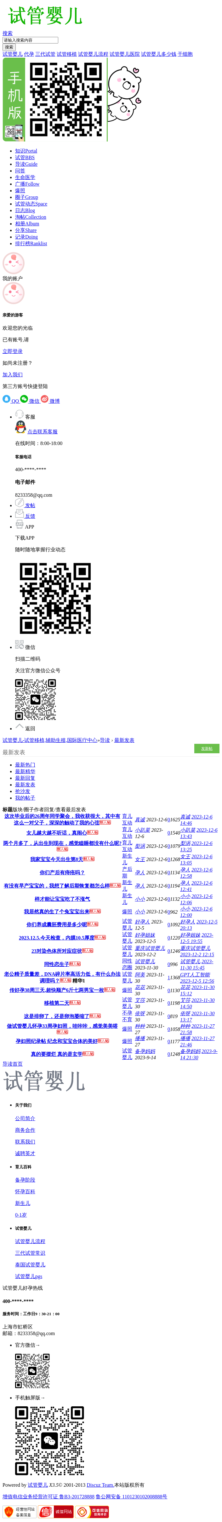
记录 (26, 237)
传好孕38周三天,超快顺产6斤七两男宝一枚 (56, 990)
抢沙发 (22, 791)
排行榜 (31, 243)
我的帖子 (25, 798)
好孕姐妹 (145, 935)
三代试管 (45, 54)
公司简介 (25, 1118)
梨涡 (140, 846)
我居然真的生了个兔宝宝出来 (56, 911)
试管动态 (31, 203)
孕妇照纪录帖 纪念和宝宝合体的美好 (57, 1041)
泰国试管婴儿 (30, 1264)
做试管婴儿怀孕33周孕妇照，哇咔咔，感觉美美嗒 (62, 1026)
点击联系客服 (42, 431)
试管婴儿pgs (28, 1276)
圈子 (26, 197)
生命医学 (25, 177)
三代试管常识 (30, 1253)
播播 (140, 1038)
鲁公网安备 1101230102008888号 (131, 1496)
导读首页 (13, 1064)
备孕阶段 (25, 1180)
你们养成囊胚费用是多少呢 (56, 924)
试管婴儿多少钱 (158, 54)
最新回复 (25, 778)
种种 (140, 1026)
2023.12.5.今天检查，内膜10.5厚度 (56, 937)
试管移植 (67, 54)
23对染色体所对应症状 (56, 951)
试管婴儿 (13, 54)
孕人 (140, 872)
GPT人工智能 (195, 974)
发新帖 (207, 748)
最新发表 (124, 740)
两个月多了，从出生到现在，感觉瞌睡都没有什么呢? (62, 843)
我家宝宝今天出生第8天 (56, 859)
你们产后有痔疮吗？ (62, 872)
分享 (26, 230)
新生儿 (22, 1203)
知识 (26, 150)
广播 (27, 184)
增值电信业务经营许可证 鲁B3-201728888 (48, 1496)
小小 (140, 899)
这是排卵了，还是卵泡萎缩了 (56, 1016)
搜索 (8, 33)
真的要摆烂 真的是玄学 (57, 1054)
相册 (27, 223)
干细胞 (185, 54)
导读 (26, 164)
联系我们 (25, 1141)
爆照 (20, 190)
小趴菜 (142, 830)
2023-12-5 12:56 (197, 981)
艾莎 (140, 1000)
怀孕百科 (25, 1191)
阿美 (140, 974)
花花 (140, 987)
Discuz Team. (100, 1485)
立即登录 (13, 351)
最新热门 (25, 764)
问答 (20, 170)
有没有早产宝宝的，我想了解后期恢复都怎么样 (57, 885)
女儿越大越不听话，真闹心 (56, 833)
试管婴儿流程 (93, 54)
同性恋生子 (56, 964)
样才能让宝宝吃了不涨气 (62, 899)
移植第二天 (56, 1003)
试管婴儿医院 (125, 54)
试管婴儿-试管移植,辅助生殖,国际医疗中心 (50, 740)
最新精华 (25, 771)
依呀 (140, 1013)
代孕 (29, 54)
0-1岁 (21, 1215)
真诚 (140, 819)
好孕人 (142, 921)
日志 (25, 210)
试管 (25, 157)
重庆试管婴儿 (150, 948)
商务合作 (25, 1130)
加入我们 (13, 374)
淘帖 (30, 217)
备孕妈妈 (145, 1051)
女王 (140, 859)
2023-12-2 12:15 (197, 954)
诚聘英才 (25, 1153)
